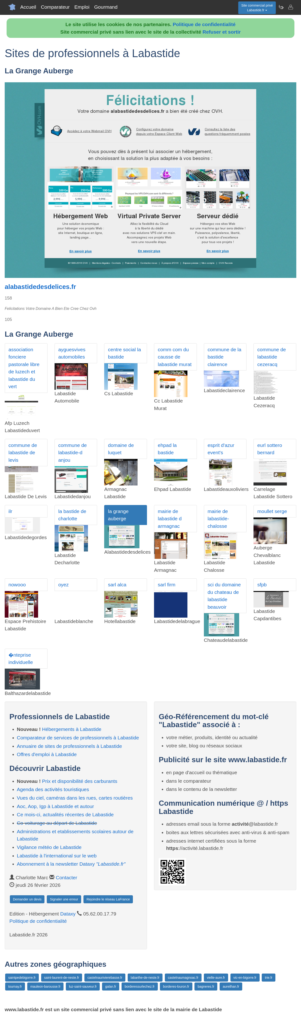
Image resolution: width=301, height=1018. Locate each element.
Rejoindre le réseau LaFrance (108, 899)
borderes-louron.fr (176, 986)
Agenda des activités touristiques (53, 789)
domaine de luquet (121, 448)
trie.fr (268, 977)
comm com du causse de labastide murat (175, 357)
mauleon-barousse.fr (45, 986)
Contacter (66, 877)
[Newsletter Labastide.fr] (281, 7)
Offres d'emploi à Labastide (47, 754)
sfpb (262, 584)
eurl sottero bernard (269, 448)
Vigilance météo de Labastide (49, 847)
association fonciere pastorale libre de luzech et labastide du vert (24, 368)
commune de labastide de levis (22, 452)
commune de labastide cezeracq (271, 357)
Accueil (28, 7)
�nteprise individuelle (20, 658)
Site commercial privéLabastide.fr (257, 8)
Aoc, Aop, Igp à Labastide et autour (55, 806)
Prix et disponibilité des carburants (79, 781)
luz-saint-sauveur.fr (83, 986)
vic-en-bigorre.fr (245, 977)
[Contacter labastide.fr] (290, 7)
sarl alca (117, 584)
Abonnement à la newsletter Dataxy (71, 864)
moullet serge (272, 511)
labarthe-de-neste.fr (145, 977)
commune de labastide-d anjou (72, 452)
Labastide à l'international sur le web (57, 855)
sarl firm (166, 584)
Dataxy (67, 913)
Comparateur (55, 7)
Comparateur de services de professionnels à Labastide (78, 737)
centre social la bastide (124, 353)
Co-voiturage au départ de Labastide (57, 823)
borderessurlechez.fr (140, 986)
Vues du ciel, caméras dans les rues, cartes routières (75, 798)
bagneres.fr (206, 986)
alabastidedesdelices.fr (40, 286)
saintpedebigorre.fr (22, 977)
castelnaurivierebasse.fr (104, 977)
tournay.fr (15, 986)
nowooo (17, 584)
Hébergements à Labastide (71, 729)
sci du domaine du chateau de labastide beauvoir (224, 596)
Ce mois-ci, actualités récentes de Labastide (65, 814)
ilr (10, 511)
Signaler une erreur (64, 899)
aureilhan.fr (231, 986)
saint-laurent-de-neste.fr (61, 977)
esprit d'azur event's (221, 448)
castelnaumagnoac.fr (183, 977)
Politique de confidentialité (204, 24)
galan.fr (110, 986)
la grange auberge (118, 515)
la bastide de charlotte (72, 515)
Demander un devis (27, 899)
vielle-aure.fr (216, 977)
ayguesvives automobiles (72, 353)
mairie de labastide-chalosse (218, 519)
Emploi (81, 7)
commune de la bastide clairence (225, 357)
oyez (63, 584)
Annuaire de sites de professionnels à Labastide (69, 746)
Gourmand (105, 7)
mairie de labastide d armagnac (170, 519)
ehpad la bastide (167, 448)
